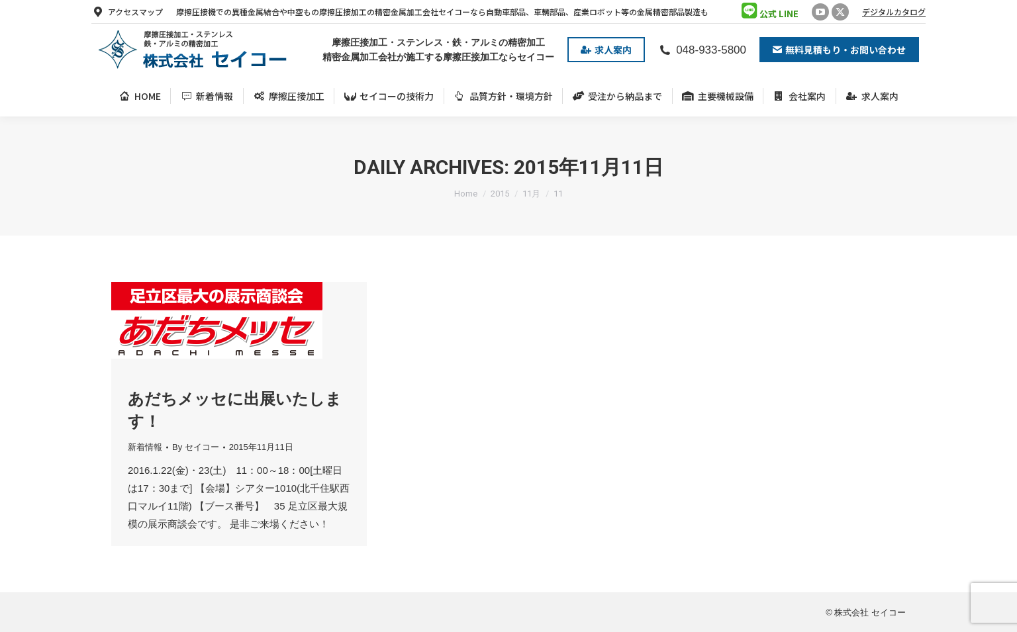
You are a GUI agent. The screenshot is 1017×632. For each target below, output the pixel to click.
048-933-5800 (702, 50)
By (195, 447)
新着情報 (145, 447)
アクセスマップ (127, 12)
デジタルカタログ (894, 11)
